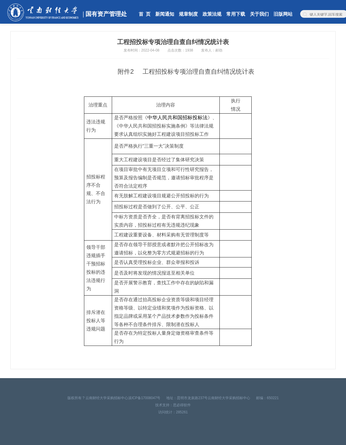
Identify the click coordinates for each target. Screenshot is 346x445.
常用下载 (235, 14)
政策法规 (212, 14)
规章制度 (188, 14)
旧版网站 (283, 14)
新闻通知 (164, 14)
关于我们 (259, 14)
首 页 (145, 14)
